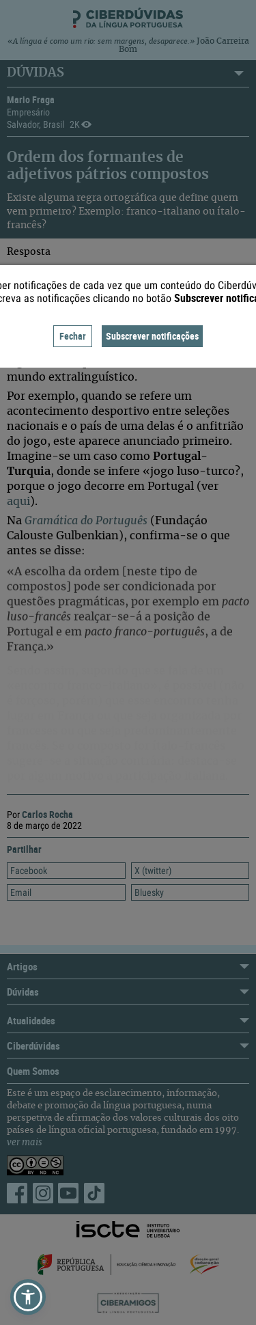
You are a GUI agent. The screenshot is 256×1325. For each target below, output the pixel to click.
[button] (28, 1297)
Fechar (72, 335)
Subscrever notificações (152, 335)
